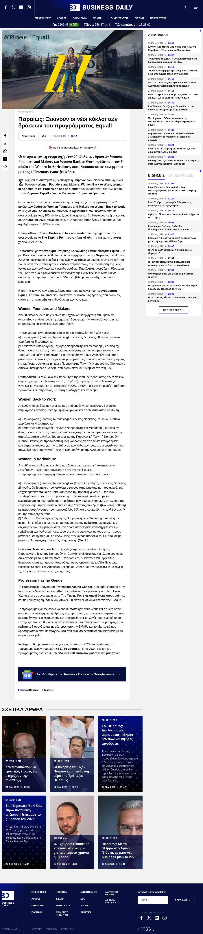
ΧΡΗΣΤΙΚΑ (85, 912)
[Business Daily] (8, 906)
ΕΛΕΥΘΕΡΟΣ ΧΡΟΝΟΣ (111, 893)
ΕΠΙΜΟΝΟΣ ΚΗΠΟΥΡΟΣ (62, 913)
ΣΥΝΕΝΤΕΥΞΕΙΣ (119, 18)
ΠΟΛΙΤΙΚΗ (98, 18)
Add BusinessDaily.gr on (75, 147)
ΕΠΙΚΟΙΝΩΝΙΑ (52, 929)
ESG (44, 136)
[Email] (153, 900)
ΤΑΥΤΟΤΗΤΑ (37, 929)
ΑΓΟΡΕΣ (62, 18)
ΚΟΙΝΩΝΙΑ (61, 892)
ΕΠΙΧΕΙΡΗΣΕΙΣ (42, 18)
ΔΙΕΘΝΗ (139, 18)
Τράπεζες (49, 690)
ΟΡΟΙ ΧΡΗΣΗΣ (67, 929)
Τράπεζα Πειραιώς (29, 690)
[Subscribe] (181, 900)
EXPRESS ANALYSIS (110, 901)
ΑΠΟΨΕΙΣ (85, 905)
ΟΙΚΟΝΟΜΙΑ (80, 18)
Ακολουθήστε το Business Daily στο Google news (71, 674)
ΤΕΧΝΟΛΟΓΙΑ (63, 905)
